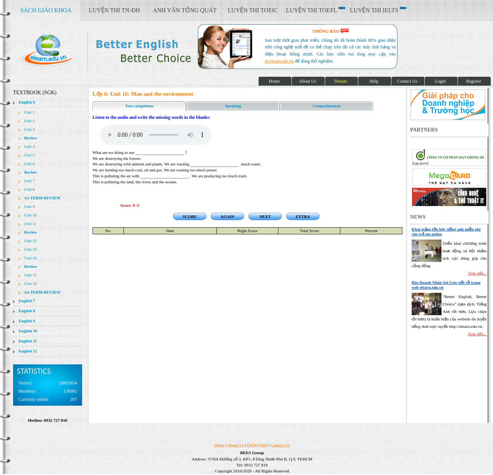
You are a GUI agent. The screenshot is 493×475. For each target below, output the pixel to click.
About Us (236, 445)
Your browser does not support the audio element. (156, 135)
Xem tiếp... (477, 273)
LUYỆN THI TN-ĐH (114, 10)
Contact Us (280, 445)
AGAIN (227, 216)
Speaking (233, 106)
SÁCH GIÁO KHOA (46, 10)
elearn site (118, 50)
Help (264, 445)
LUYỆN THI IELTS (378, 10)
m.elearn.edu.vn (279, 61)
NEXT (265, 216)
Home (219, 445)
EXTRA (303, 216)
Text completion (139, 106)
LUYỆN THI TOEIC (253, 10)
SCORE (189, 216)
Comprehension (326, 106)
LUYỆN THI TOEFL (315, 10)
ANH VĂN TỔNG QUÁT (184, 10)
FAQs (252, 445)
